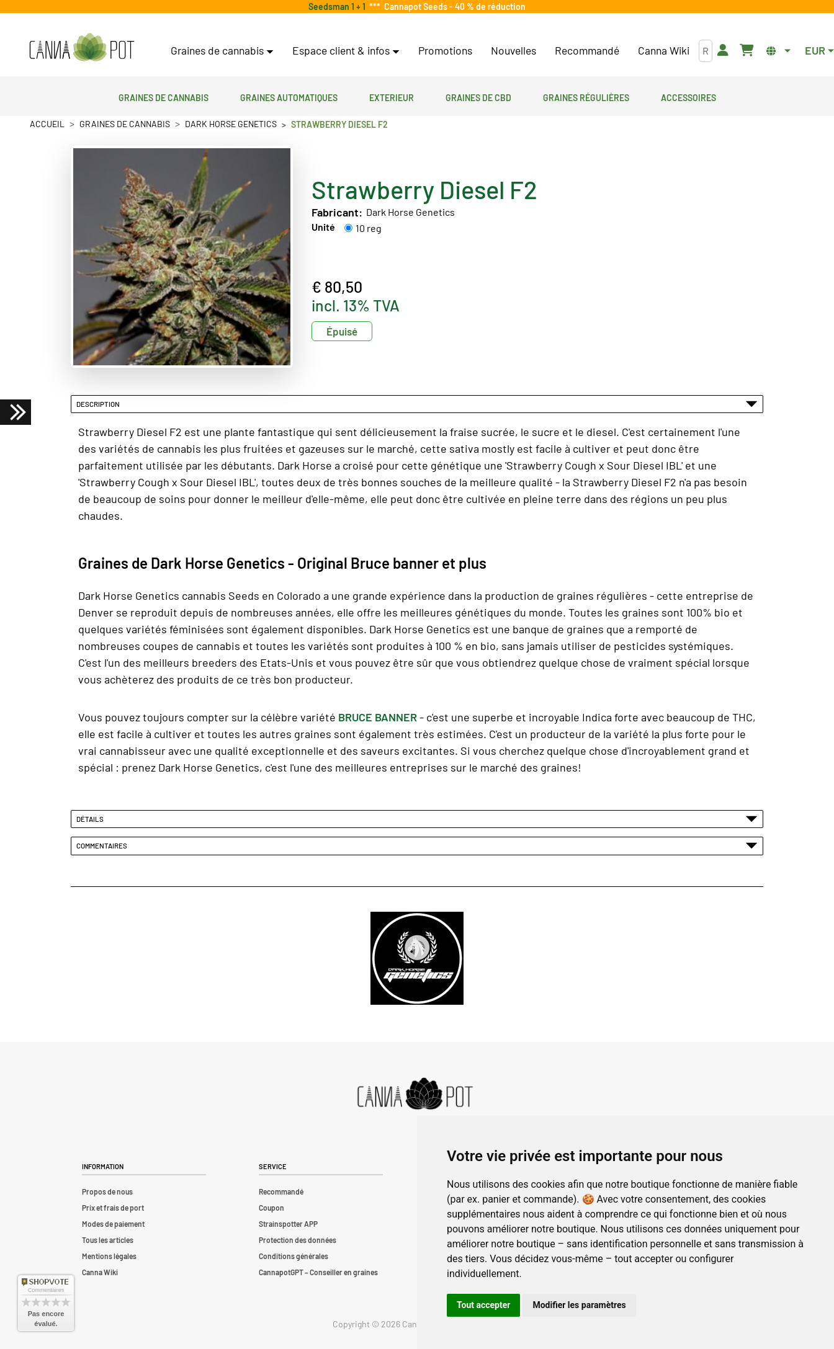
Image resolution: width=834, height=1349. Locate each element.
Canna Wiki (663, 50)
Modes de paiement (113, 1223)
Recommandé (587, 50)
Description (417, 403)
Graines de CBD (478, 96)
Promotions (445, 50)
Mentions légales (109, 1256)
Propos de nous (107, 1191)
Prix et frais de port (113, 1207)
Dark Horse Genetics (231, 123)
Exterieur (391, 96)
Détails (417, 818)
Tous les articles (107, 1240)
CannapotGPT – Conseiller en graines (318, 1272)
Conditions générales (293, 1256)
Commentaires (417, 845)
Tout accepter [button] (483, 1305)
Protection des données (297, 1240)
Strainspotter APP (288, 1223)
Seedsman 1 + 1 (338, 6)
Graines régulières (586, 96)
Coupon (271, 1207)
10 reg (369, 228)
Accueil (47, 123)
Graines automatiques (289, 96)
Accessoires (688, 96)
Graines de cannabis (163, 96)
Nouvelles (513, 50)
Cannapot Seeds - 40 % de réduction (453, 6)
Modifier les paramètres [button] (579, 1305)
